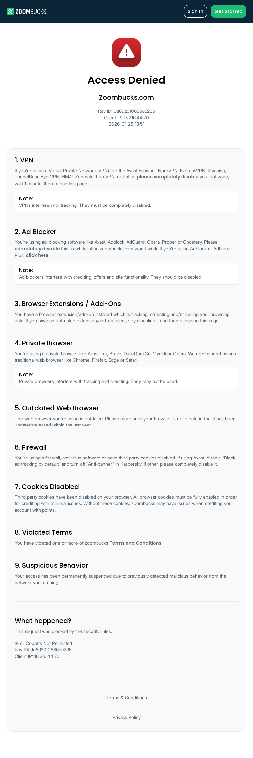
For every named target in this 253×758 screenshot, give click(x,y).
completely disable (37, 248)
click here (37, 255)
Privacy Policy (126, 717)
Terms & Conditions (126, 697)
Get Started (228, 11)
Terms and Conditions (135, 543)
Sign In (195, 11)
